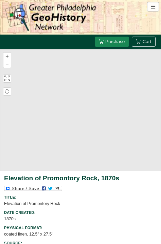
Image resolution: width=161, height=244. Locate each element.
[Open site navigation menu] (153, 7)
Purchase (112, 41)
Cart (143, 41)
